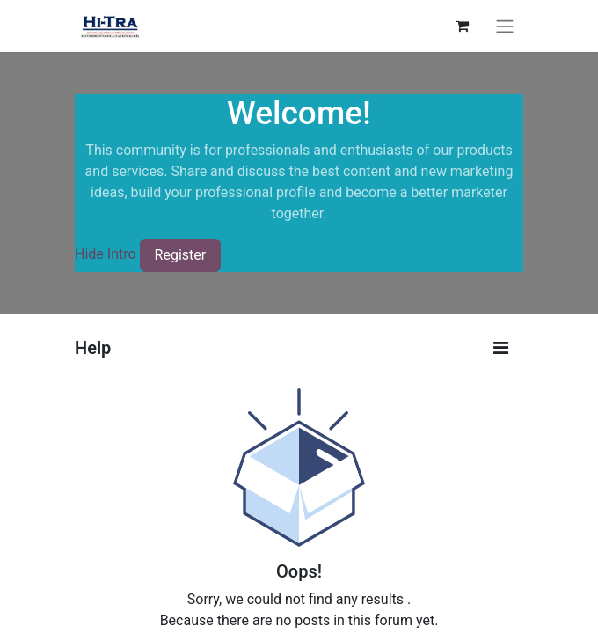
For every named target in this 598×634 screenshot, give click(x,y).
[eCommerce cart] (461, 25)
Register (181, 255)
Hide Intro (105, 254)
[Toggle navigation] (504, 26)
